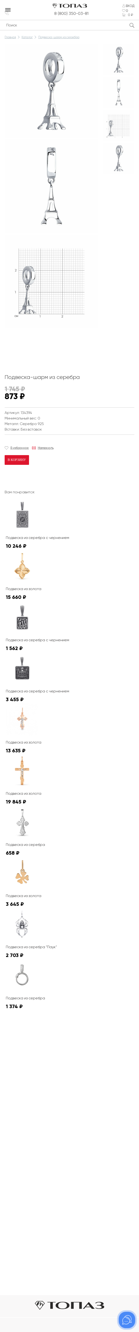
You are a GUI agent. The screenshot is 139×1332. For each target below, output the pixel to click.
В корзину (17, 460)
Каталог (27, 37)
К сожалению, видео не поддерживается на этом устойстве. (39, 347)
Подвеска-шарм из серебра (58, 37)
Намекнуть (46, 448)
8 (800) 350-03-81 (72, 13)
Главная (10, 37)
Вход (130, 6)
